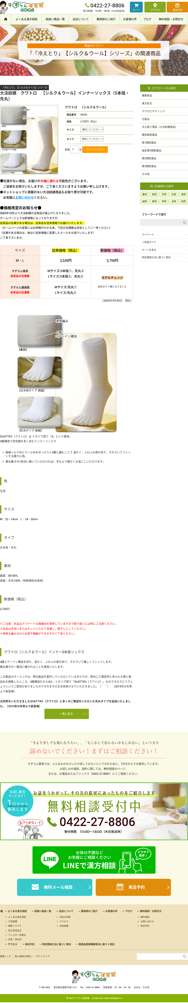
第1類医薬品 (149, 142)
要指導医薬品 (149, 134)
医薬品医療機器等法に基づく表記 (97, 944)
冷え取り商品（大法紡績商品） (160, 126)
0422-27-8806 (107, 5)
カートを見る (149, 249)
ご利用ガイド (149, 242)
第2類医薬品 (149, 158)
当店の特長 (65, 917)
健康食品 (147, 95)
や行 (164, 201)
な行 (183, 194)
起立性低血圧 (15, 930)
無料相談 (144, 917)
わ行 (183, 201)
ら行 (173, 201)
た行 (173, 194)
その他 (146, 174)
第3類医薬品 (149, 166)
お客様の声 (130, 19)
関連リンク (5, 956)
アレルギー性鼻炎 (17, 935)
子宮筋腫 (12, 921)
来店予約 (177, 10)
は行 (144, 201)
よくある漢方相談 (26, 19)
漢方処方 (147, 103)
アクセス (155, 10)
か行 (154, 194)
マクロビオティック (153, 111)
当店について (80, 19)
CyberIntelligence (113, 998)
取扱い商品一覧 (55, 19)
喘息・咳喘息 (15, 939)
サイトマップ (42, 956)
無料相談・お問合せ (171, 19)
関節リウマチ (15, 926)
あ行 (144, 194)
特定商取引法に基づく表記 (156, 257)
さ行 (164, 194)
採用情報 (63, 926)
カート (136, 10)
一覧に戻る (66, 713)
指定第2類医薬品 (151, 150)
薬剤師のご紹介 (106, 19)
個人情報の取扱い (23, 956)
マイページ (148, 234)
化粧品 (146, 119)
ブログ (147, 19)
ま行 (154, 201)
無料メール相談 (58, 887)
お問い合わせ (24, 197)
